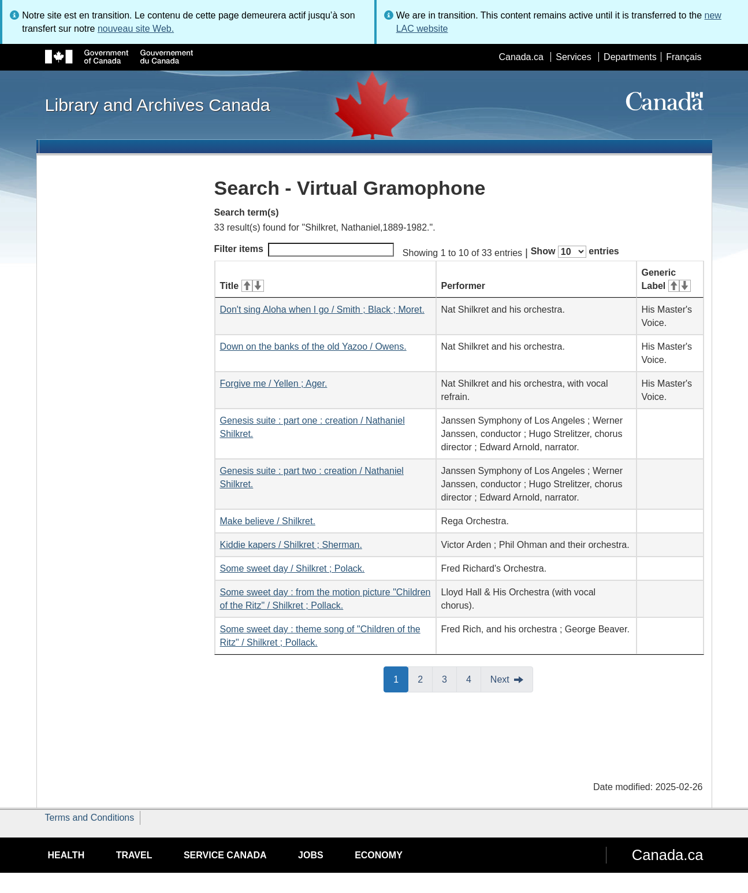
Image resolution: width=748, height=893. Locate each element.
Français (683, 57)
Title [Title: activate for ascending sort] (242, 286)
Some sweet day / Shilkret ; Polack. (292, 568)
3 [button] (449, 678)
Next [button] (499, 679)
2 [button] (425, 678)
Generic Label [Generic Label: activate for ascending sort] (666, 279)
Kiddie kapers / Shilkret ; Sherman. (291, 545)
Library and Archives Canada (157, 104)
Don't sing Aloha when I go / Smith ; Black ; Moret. (322, 309)
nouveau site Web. (136, 29)
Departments (630, 57)
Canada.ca (520, 57)
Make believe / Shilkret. (267, 521)
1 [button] (400, 678)
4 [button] (473, 678)
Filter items (304, 250)
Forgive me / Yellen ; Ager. (274, 383)
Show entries (575, 252)
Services (573, 57)
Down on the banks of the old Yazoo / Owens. (313, 346)
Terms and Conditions (90, 817)
